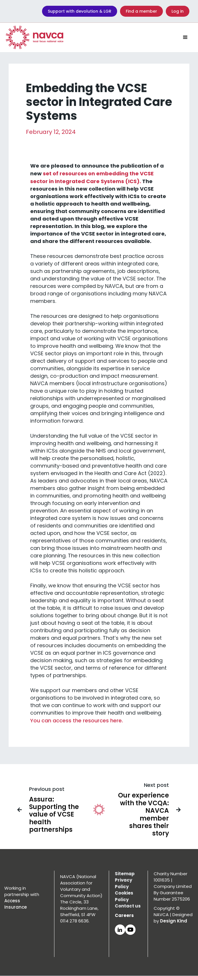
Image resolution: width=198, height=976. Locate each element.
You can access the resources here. (76, 722)
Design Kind (173, 921)
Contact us (128, 906)
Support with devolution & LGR (79, 11)
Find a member (141, 11)
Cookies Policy (124, 896)
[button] (185, 37)
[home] (34, 37)
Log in (178, 11)
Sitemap (125, 874)
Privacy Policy (123, 883)
